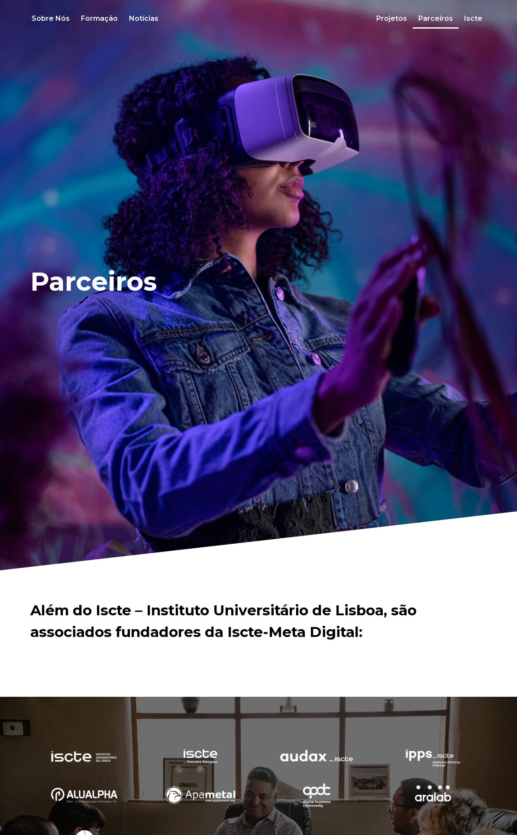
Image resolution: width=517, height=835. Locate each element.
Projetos (391, 18)
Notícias (143, 18)
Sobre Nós (51, 18)
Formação (99, 18)
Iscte (473, 18)
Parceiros (435, 18)
